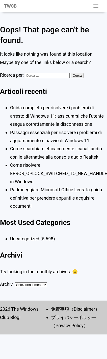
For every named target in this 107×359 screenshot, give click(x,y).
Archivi (7, 284)
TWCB (10, 6)
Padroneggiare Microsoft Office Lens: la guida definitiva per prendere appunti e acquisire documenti (56, 198)
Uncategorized (24, 238)
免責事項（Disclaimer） (75, 309)
